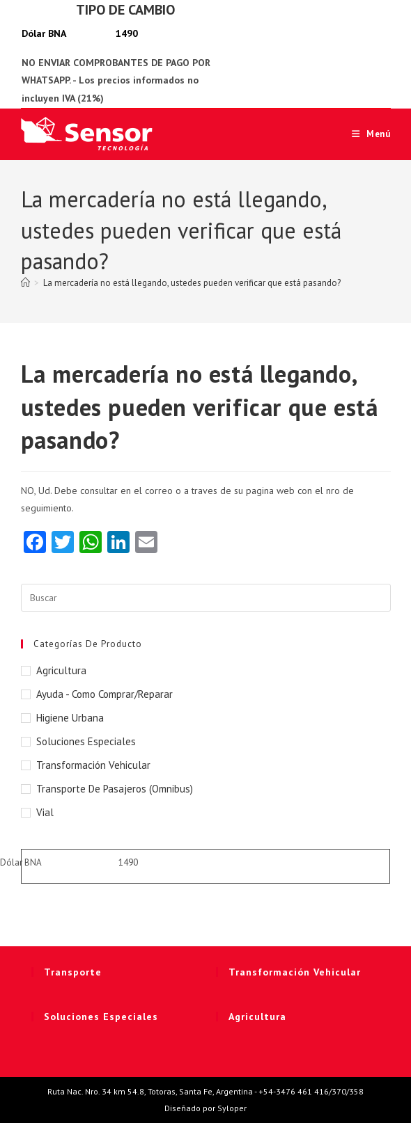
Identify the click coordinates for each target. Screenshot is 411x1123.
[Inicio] (25, 283)
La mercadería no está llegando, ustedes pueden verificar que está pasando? (192, 283)
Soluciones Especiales (86, 741)
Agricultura (61, 670)
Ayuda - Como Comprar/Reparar (104, 694)
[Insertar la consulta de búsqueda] (206, 598)
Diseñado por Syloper (205, 1108)
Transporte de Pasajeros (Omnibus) (114, 788)
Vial (45, 812)
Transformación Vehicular (93, 765)
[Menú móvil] (366, 134)
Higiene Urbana (70, 717)
